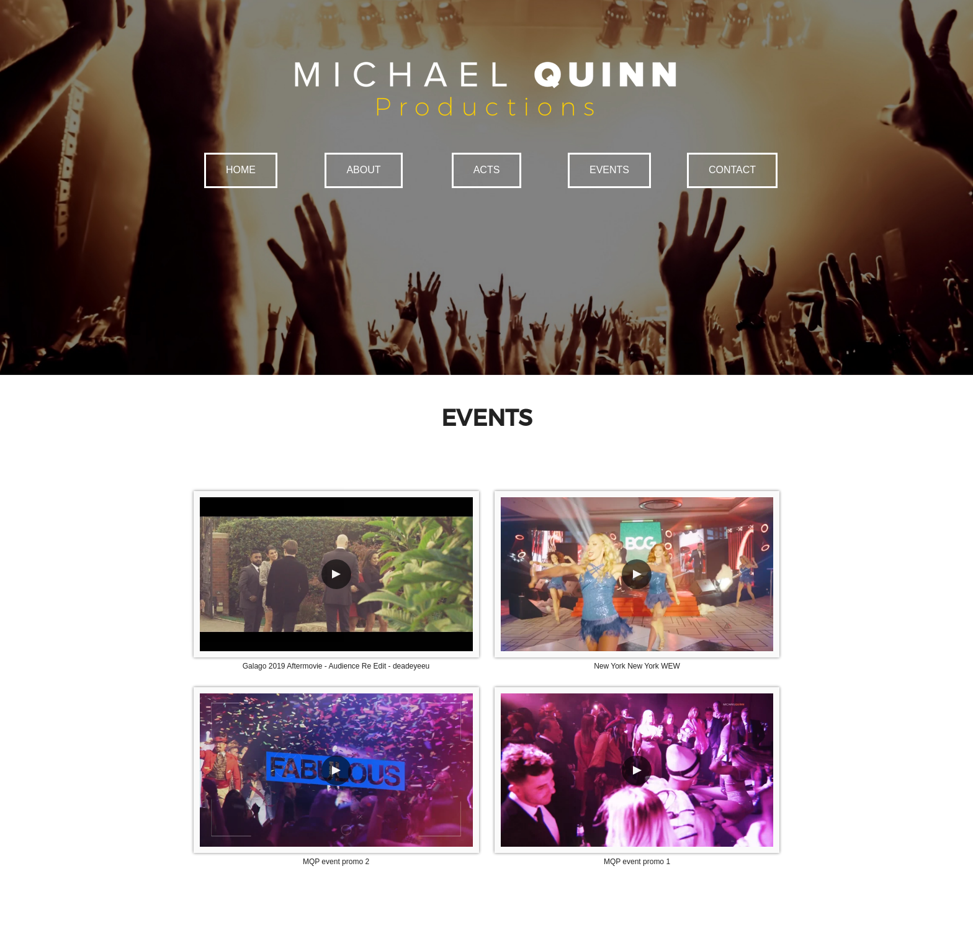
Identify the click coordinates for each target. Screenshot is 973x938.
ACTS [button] (486, 170)
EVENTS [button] (609, 170)
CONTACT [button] (732, 170)
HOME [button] (241, 170)
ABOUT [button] (363, 170)
